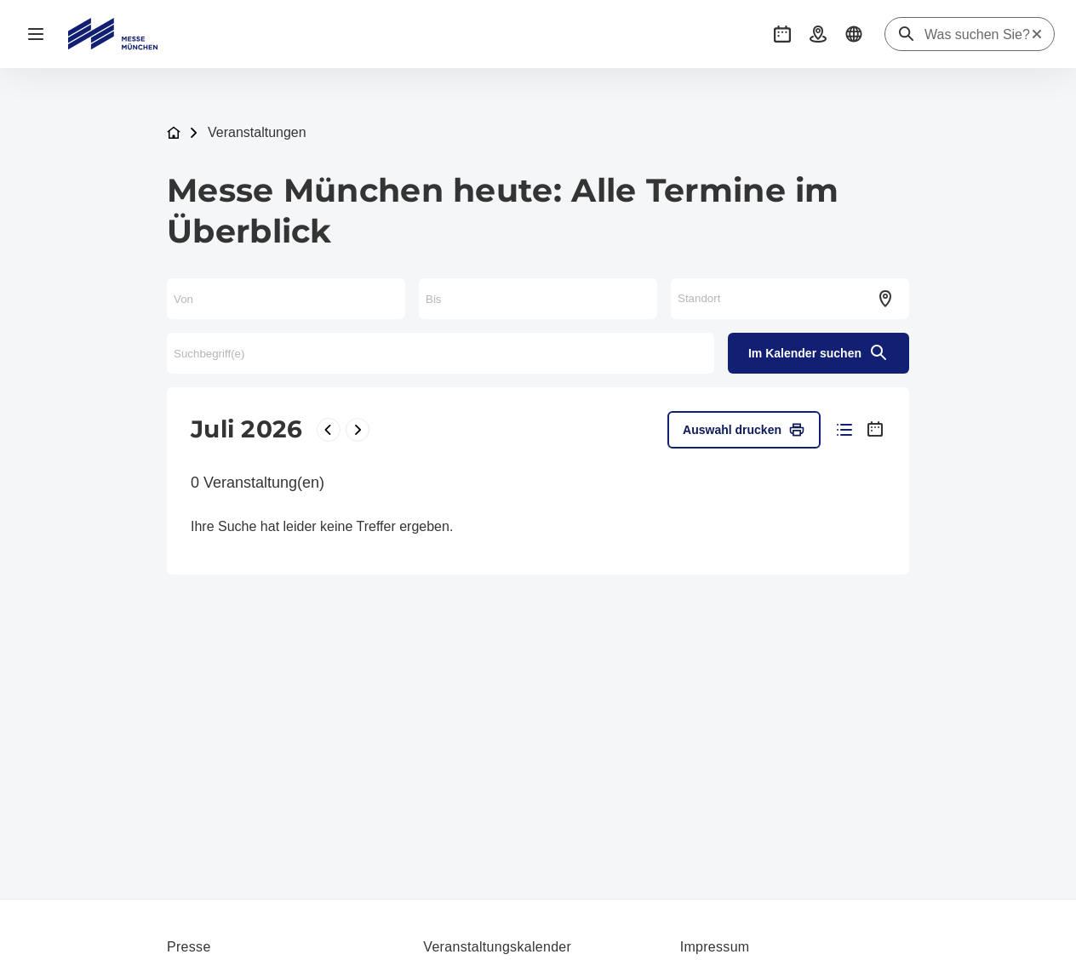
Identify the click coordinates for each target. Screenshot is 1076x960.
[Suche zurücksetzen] (1037, 34)
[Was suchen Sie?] (977, 35)
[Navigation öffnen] (35, 34)
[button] (782, 34)
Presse (189, 947)
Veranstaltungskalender (497, 947)
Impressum (715, 947)
